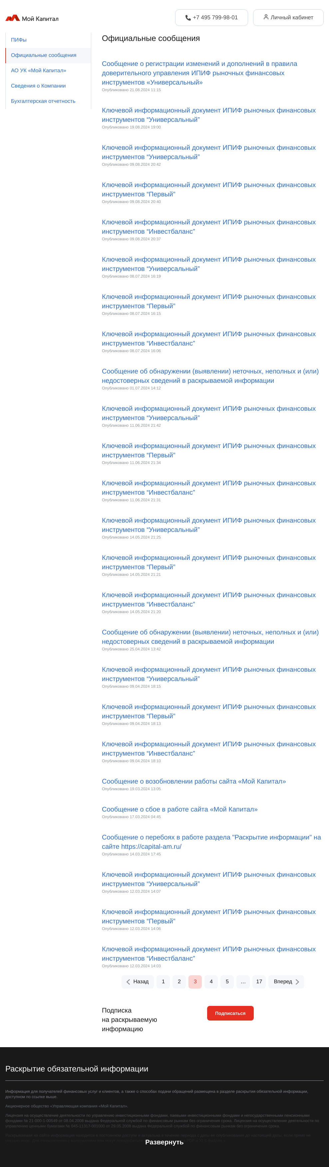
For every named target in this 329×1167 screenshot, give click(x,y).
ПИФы (19, 40)
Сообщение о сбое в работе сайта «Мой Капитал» (180, 809)
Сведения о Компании (38, 86)
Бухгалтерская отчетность (43, 101)
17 (259, 982)
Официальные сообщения (43, 55)
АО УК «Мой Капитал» (38, 71)
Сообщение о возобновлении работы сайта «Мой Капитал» (194, 781)
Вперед (287, 982)
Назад (137, 982)
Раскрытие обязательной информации (76, 1068)
